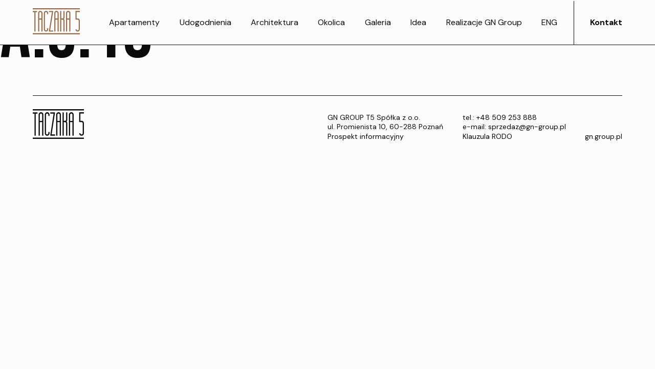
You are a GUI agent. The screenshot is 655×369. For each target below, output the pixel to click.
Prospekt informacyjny (366, 136)
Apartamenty (134, 22)
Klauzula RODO (487, 136)
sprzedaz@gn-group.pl (527, 126)
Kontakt (606, 22)
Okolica (331, 22)
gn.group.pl (603, 136)
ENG (549, 22)
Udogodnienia (205, 22)
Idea (418, 22)
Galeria (378, 22)
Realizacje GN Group (484, 22)
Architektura (274, 22)
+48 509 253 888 (506, 117)
